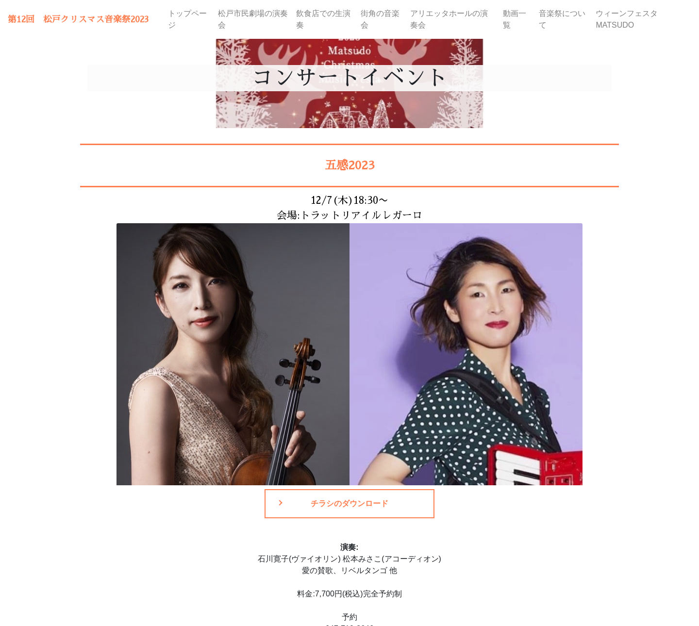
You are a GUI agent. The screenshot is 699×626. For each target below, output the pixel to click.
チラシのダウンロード (349, 503)
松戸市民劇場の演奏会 (253, 19)
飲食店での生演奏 (323, 19)
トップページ (187, 19)
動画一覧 (514, 19)
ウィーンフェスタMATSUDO (627, 19)
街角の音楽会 (380, 19)
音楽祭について (562, 19)
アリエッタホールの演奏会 (449, 19)
